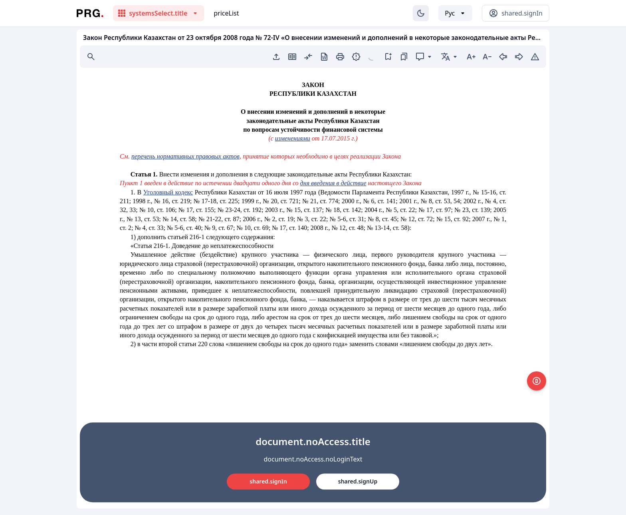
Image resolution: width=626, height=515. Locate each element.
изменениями (292, 138)
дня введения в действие (333, 183)
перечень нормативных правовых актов (185, 156)
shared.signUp (357, 481)
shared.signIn (268, 481)
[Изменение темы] (421, 13)
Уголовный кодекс (168, 192)
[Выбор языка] (455, 13)
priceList (226, 13)
